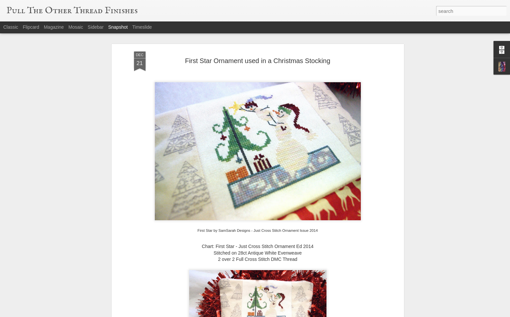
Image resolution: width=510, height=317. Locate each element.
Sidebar (96, 27)
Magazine (54, 27)
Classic (10, 27)
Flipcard (31, 27)
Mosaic (75, 27)
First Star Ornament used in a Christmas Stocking (257, 60)
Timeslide (142, 27)
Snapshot (118, 27)
